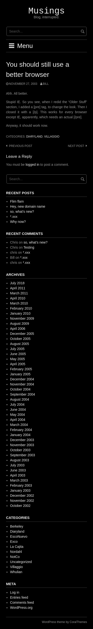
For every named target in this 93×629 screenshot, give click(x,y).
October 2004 (20, 389)
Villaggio (51, 136)
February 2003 (21, 485)
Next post (76, 146)
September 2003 (22, 455)
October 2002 (20, 506)
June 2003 (18, 470)
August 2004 (19, 399)
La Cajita (16, 547)
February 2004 (21, 430)
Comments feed (22, 602)
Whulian (16, 572)
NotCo (15, 557)
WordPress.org (21, 607)
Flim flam (17, 201)
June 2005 (18, 354)
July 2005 (17, 349)
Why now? (18, 222)
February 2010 (21, 308)
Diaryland (34, 136)
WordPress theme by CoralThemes (64, 622)
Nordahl (16, 552)
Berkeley (16, 526)
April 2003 (17, 475)
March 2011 (19, 293)
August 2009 (19, 323)
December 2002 (22, 495)
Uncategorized (21, 562)
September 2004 (22, 394)
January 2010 (20, 313)
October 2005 (20, 339)
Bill (46, 84)
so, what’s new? (22, 211)
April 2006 (17, 329)
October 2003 (20, 450)
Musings (46, 11)
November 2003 (22, 445)
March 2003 (19, 480)
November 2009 (22, 318)
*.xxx (13, 216)
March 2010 (19, 303)
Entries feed (19, 597)
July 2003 (17, 465)
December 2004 (22, 379)
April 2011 (17, 288)
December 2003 (22, 440)
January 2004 (20, 435)
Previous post (20, 146)
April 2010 (17, 298)
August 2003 (19, 460)
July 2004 (17, 404)
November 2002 (22, 501)
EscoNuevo (18, 536)
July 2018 (17, 283)
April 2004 (17, 420)
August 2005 (19, 344)
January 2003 (20, 490)
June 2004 (18, 409)
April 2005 (17, 364)
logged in (32, 164)
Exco (14, 541)
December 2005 (22, 334)
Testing (29, 247)
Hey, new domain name (27, 206)
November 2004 (22, 384)
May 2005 (17, 359)
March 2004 (19, 425)
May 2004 (17, 415)
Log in (14, 592)
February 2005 (21, 369)
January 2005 (20, 374)
